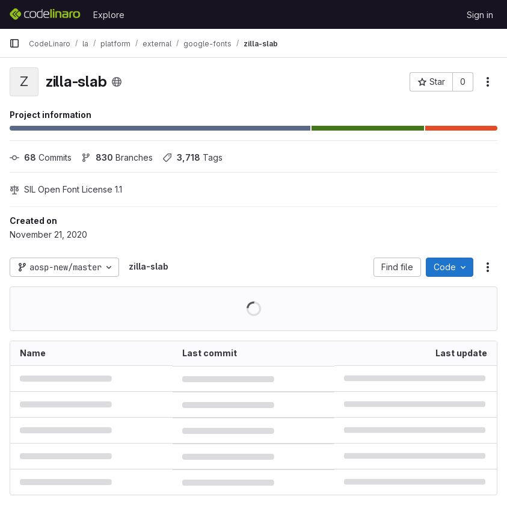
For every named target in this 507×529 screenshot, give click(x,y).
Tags (192, 157)
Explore (108, 15)
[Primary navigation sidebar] (14, 43)
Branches (117, 157)
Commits (41, 157)
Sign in (480, 15)
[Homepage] (45, 14)
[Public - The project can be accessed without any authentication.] (116, 82)
